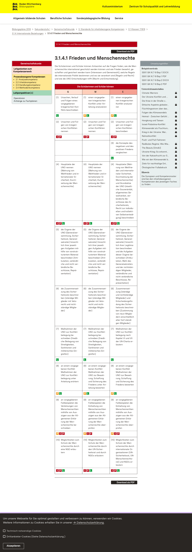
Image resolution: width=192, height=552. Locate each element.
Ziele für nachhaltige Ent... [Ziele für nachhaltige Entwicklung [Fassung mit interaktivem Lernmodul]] (154, 144)
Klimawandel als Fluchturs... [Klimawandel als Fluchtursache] (155, 109)
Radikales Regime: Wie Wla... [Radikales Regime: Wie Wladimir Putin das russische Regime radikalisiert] (156, 124)
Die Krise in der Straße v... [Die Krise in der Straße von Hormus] (154, 81)
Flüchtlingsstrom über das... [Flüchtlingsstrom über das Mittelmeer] (155, 89)
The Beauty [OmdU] (151, 128)
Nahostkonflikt (149, 117)
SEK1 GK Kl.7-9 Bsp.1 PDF (154, 57)
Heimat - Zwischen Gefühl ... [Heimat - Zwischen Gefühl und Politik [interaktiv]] (155, 97)
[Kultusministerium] (110, 6)
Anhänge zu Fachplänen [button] (25, 81)
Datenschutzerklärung (90, 522)
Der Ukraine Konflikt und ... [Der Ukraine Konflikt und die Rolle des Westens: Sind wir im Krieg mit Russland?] (155, 77)
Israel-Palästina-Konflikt (153, 105)
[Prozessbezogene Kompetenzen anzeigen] (29, 57)
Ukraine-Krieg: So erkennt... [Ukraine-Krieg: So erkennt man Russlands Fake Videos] (155, 132)
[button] (23, 74)
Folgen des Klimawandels (154, 93)
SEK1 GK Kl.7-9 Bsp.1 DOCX (155, 53)
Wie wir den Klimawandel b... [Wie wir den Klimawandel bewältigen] (155, 140)
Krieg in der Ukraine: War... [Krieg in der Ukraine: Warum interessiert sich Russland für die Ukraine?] (154, 113)
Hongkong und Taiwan (152, 101)
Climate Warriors (150, 74)
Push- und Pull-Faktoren (153, 121)
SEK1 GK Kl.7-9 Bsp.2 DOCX (155, 61)
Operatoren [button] (19, 79)
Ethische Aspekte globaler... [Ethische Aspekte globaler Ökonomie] (155, 85)
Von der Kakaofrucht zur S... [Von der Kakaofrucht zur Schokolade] (155, 136)
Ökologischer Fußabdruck (154, 148)
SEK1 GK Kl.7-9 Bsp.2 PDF (154, 65)
